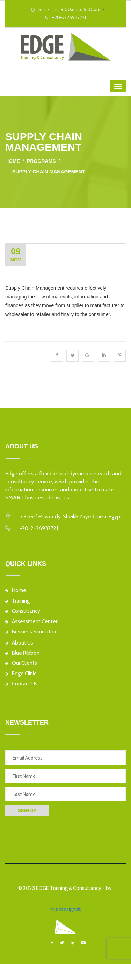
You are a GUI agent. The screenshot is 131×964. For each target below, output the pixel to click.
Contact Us (21, 684)
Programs (41, 161)
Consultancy (22, 611)
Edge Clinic (20, 673)
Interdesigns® (66, 909)
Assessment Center (31, 621)
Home (12, 161)
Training (17, 601)
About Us (19, 643)
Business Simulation (31, 631)
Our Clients (21, 663)
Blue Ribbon (22, 653)
